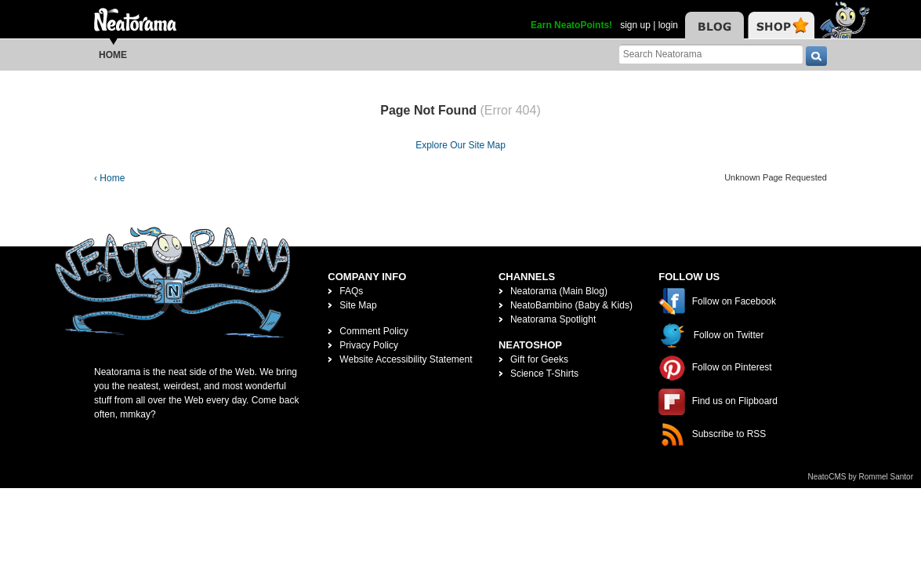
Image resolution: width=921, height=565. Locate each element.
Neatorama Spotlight (553, 319)
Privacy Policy (368, 345)
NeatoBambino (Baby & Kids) (571, 305)
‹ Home (109, 178)
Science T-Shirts (544, 373)
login (668, 25)
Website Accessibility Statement (405, 359)
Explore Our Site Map (460, 145)
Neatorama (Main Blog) (558, 291)
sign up (635, 25)
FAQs (351, 291)
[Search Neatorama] (711, 54)
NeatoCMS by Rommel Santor (861, 476)
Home (113, 54)
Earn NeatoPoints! (571, 25)
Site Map (357, 305)
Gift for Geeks (539, 359)
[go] (816, 56)
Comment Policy (373, 331)
